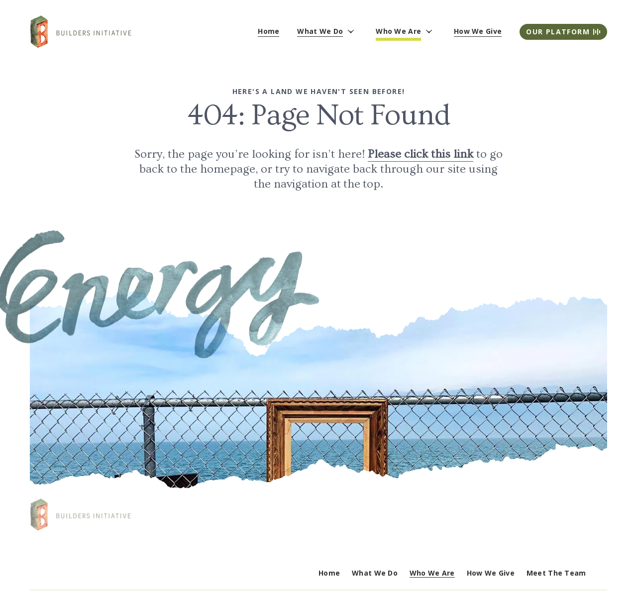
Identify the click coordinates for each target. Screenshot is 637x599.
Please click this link (420, 154)
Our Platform (563, 31)
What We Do (375, 573)
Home (329, 573)
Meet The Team (556, 573)
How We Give (491, 573)
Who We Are (432, 573)
